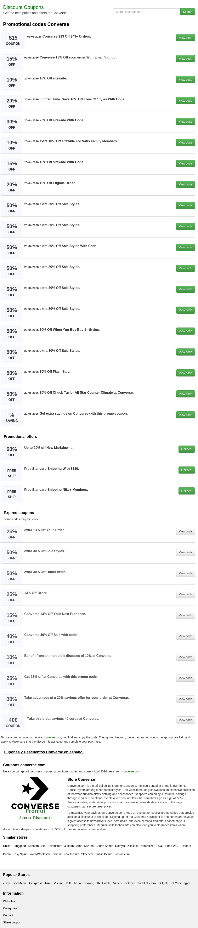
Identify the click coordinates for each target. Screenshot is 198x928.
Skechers (87, 854)
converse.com (52, 737)
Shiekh (57, 854)
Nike (48, 883)
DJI (68, 883)
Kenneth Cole (37, 846)
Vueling (58, 883)
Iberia (77, 883)
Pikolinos (132, 846)
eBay (6, 883)
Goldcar (129, 883)
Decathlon (19, 883)
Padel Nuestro (146, 883)
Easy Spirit (20, 854)
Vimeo (117, 883)
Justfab (69, 846)
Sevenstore (54, 846)
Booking (89, 883)
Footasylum (122, 854)
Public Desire (103, 854)
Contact (8, 915)
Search (187, 11)
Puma (7, 854)
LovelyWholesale (40, 854)
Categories (10, 908)
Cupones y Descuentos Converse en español (44, 752)
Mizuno (89, 846)
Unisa (7, 846)
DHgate (163, 883)
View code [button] (185, 37)
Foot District (71, 854)
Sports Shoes (104, 846)
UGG (160, 846)
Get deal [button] (186, 449)
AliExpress (35, 883)
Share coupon (12, 922)
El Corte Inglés (181, 883)
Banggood (19, 846)
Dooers (186, 846)
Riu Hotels (104, 883)
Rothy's (120, 846)
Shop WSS (172, 846)
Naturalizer (148, 846)
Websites (9, 901)
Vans (79, 846)
